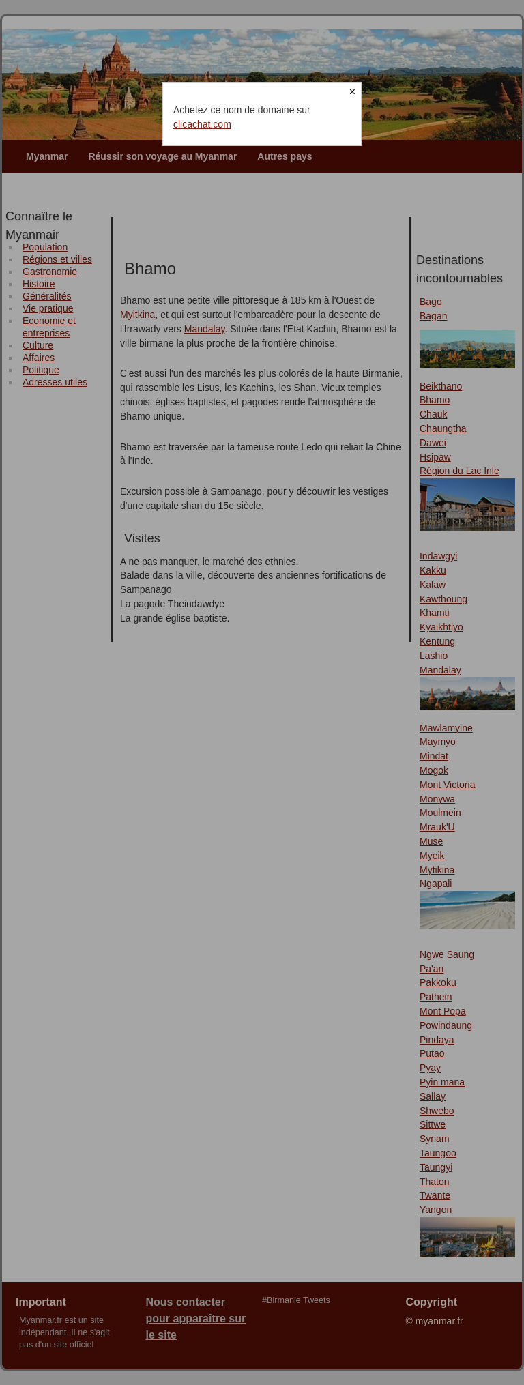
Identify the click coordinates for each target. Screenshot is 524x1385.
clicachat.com (202, 124)
